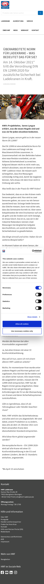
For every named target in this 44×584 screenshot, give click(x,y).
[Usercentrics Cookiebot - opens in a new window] (32, 251)
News (15, 30)
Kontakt (35, 30)
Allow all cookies (22, 324)
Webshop (24, 30)
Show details (32, 317)
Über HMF (6, 30)
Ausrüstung (18, 21)
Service (30, 21)
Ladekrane (5, 21)
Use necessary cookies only (22, 331)
